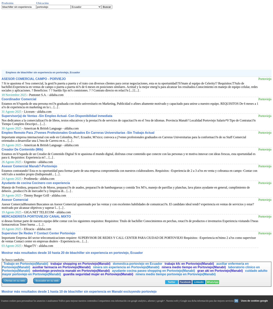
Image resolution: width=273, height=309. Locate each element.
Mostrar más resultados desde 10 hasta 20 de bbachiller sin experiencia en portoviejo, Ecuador (72, 252)
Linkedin (199, 282)
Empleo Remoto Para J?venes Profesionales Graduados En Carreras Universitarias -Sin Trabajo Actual (78, 132)
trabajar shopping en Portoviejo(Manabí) (80, 263)
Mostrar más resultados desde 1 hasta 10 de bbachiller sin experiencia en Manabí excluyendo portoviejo (79, 291)
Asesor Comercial (15, 199)
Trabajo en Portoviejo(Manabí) (26, 263)
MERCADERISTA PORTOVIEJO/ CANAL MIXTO (36, 216)
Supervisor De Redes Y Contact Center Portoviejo (38, 233)
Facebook (185, 282)
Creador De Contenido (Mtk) (22, 149)
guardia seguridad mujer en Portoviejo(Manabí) (98, 274)
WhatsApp (212, 282)
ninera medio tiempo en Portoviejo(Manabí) (194, 267)
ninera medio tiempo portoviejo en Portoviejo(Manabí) (176, 274)
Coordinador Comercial (19, 99)
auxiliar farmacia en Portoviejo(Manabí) (61, 267)
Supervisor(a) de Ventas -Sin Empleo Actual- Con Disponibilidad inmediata (57, 116)
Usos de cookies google (254, 300)
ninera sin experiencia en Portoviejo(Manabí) (126, 267)
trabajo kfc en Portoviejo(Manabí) (189, 263)
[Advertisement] (119, 39)
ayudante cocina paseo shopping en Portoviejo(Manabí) (153, 270)
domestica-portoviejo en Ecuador (137, 263)
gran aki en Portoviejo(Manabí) (220, 270)
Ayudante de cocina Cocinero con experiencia (36, 183)
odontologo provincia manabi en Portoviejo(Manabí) (71, 270)
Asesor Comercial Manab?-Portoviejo (29, 166)
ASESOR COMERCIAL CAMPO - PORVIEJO (34, 79)
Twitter (171, 282)
